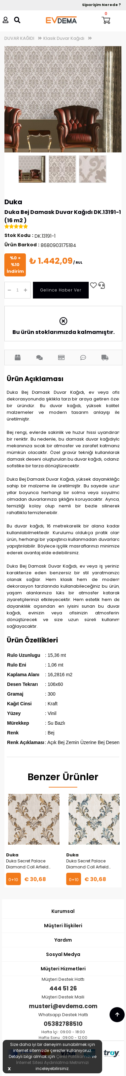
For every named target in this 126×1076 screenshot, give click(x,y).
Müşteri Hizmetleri (63, 968)
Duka (13, 202)
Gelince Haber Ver (60, 290)
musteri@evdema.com (63, 1006)
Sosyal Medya (63, 954)
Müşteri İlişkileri (63, 925)
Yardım (63, 940)
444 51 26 (63, 988)
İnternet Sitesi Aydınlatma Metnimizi (52, 1062)
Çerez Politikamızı (73, 1056)
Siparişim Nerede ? (101, 4)
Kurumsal (63, 911)
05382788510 (63, 1024)
